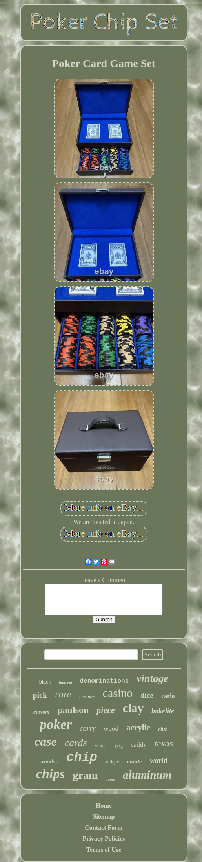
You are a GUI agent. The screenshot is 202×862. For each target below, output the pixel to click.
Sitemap (104, 816)
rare (63, 694)
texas (164, 743)
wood (111, 728)
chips (50, 773)
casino (118, 692)
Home (104, 805)
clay (133, 708)
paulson (73, 710)
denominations (104, 681)
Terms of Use (103, 849)
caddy (139, 744)
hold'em (65, 682)
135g (118, 746)
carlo (168, 696)
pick (40, 695)
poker (56, 724)
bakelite (162, 711)
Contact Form (103, 827)
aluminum (147, 774)
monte (134, 761)
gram (85, 775)
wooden (49, 761)
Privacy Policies (104, 838)
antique (112, 762)
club (163, 729)
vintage (152, 678)
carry (88, 728)
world (158, 761)
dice (146, 695)
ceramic (87, 696)
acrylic (138, 727)
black (45, 682)
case (46, 741)
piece (105, 710)
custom (41, 712)
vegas (101, 745)
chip (81, 757)
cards (76, 742)
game (110, 779)
